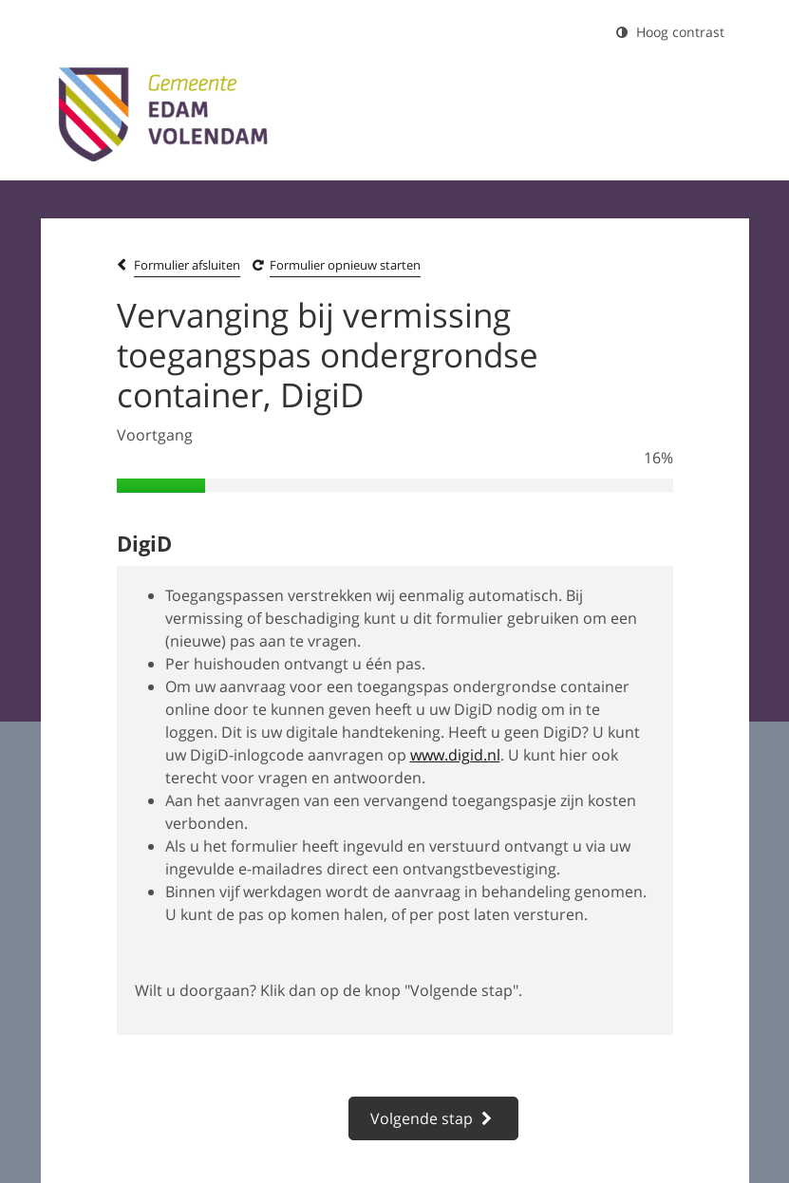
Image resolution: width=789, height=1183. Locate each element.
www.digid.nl (455, 754)
